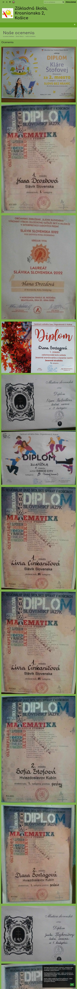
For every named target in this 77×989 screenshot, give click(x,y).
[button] (13, 2)
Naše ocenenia (30, 36)
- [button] (7, 2)
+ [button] (4, 2)
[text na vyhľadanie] (54, 2)
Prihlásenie (71, 2)
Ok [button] (72, 984)
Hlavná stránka (8, 36)
